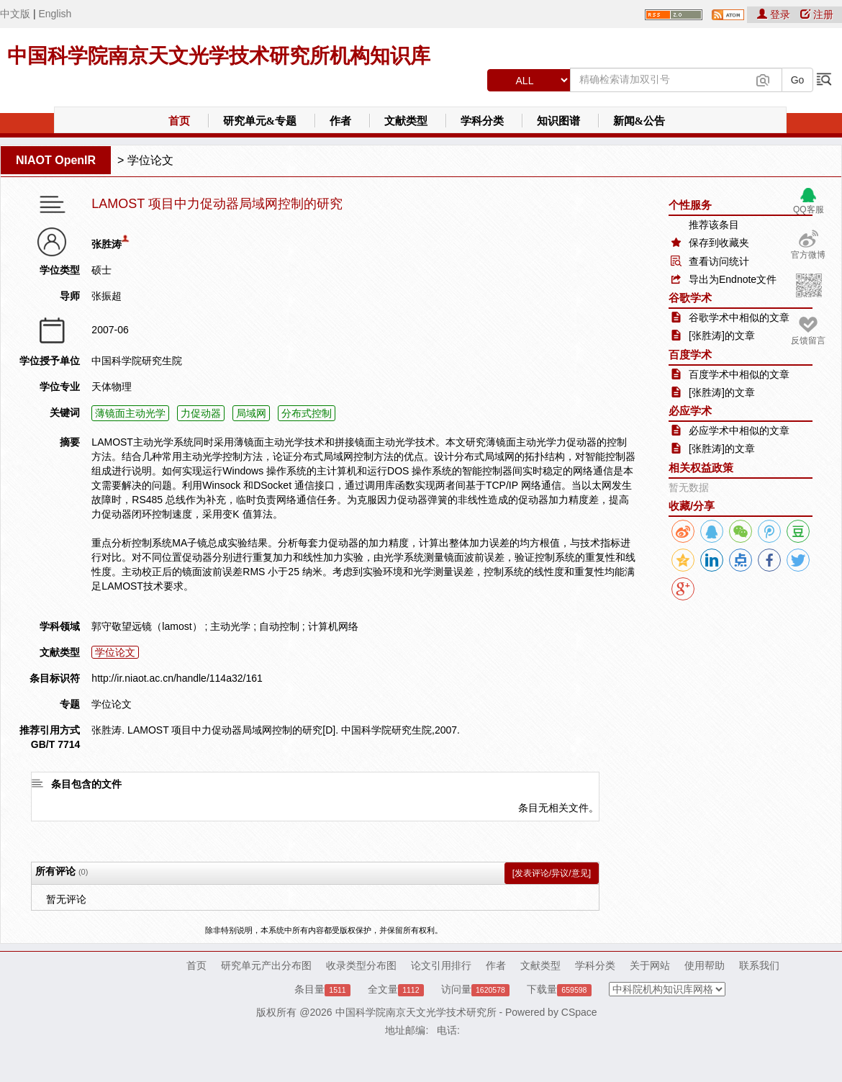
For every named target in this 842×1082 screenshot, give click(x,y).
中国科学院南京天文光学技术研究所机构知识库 (218, 56)
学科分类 (482, 121)
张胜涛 (106, 244)
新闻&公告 (639, 121)
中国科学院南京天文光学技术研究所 (416, 1012)
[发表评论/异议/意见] (551, 873)
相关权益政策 (701, 467)
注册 (816, 14)
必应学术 (690, 411)
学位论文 (150, 160)
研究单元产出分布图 (266, 965)
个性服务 (690, 205)
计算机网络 (333, 626)
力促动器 (201, 413)
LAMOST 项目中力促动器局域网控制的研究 (217, 204)
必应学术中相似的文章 (739, 430)
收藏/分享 (692, 506)
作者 (340, 121)
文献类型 (405, 121)
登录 (775, 14)
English (54, 13)
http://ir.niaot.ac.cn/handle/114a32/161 (176, 678)
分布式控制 (306, 413)
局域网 (251, 413)
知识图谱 (558, 121)
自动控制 (279, 626)
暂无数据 (689, 487)
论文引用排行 (441, 965)
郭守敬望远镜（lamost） (146, 626)
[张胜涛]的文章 (722, 335)
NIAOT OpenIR (56, 160)
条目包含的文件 (86, 784)
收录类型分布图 (361, 965)
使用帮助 (704, 965)
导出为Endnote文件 (733, 279)
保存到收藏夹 (719, 242)
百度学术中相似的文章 (739, 374)
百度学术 (690, 354)
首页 (179, 121)
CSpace (579, 1012)
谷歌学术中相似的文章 (739, 317)
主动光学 (230, 626)
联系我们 (759, 965)
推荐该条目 (714, 224)
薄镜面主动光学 (130, 413)
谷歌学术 (690, 298)
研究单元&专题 (260, 121)
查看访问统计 (719, 261)
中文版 (15, 13)
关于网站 (650, 965)
